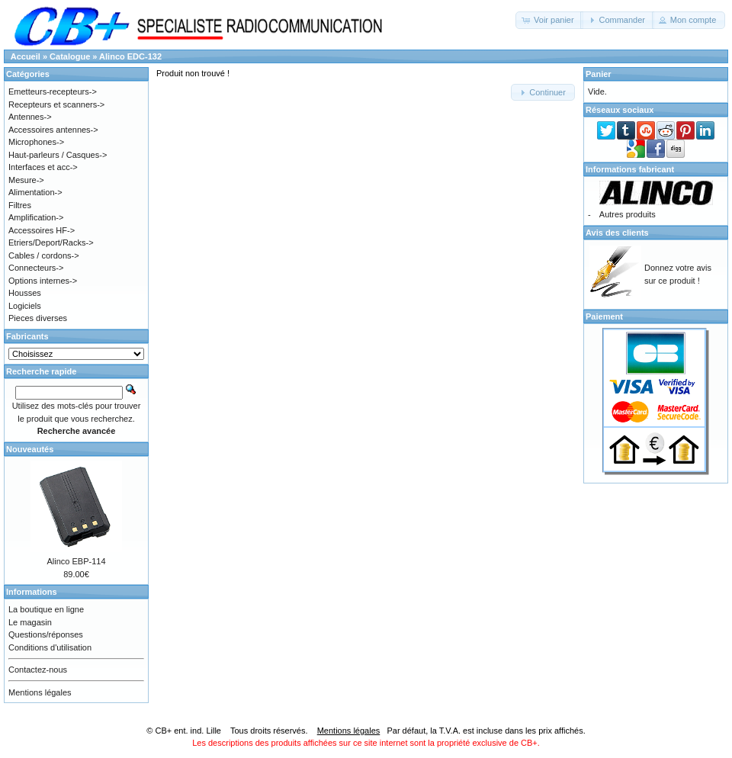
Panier (599, 74)
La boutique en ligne (46, 609)
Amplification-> (35, 217)
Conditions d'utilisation (50, 647)
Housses (24, 292)
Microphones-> (36, 141)
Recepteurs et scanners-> (56, 104)
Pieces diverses (37, 318)
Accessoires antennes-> (53, 129)
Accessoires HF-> (41, 230)
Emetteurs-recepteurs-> (52, 91)
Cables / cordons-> (43, 255)
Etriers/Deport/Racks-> (51, 242)
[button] (549, 20)
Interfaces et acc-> (43, 167)
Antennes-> (30, 116)
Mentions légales (40, 692)
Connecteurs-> (35, 267)
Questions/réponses (45, 634)
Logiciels (24, 305)
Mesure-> (26, 180)
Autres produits (627, 214)
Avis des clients (617, 232)
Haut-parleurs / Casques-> (57, 154)
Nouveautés (29, 449)
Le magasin (30, 622)
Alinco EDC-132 (130, 56)
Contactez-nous (37, 669)
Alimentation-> (35, 192)
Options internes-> (42, 280)
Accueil (25, 56)
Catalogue (70, 56)
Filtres (19, 205)
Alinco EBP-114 (76, 561)
